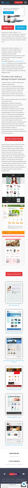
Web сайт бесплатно (14, 305)
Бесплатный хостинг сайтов (14, 389)
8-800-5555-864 (14, 453)
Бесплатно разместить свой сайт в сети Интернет (14, 361)
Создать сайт (19, 2)
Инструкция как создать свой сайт (14, 445)
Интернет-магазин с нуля (14, 417)
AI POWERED (15, 474)
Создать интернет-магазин (14, 139)
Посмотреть (21, 27)
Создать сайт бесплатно (14, 274)
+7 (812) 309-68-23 (14, 461)
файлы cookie (13, 484)
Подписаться (8, 12)
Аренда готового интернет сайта (14, 333)
